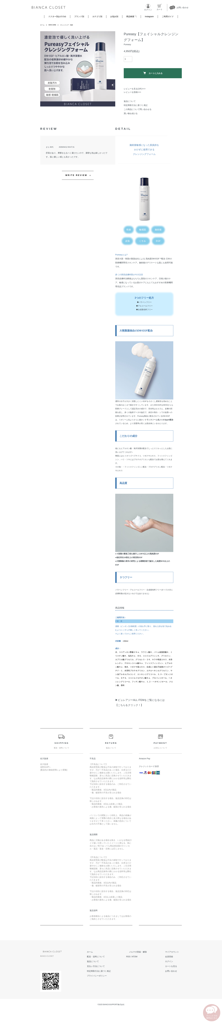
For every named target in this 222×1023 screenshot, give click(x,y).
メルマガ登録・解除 (146, 952)
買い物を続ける (131, 113)
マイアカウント (175, 952)
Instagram (149, 16)
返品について (130, 101)
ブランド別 (79, 16)
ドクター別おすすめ (57, 16)
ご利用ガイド (168, 16)
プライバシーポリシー (111, 976)
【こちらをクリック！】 (129, 705)
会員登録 (172, 956)
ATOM (146, 956)
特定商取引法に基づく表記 (136, 105)
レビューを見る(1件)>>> (135, 89)
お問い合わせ (174, 971)
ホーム (42, 25)
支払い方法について (110, 966)
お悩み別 (114, 16)
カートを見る (174, 966)
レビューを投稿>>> (132, 92)
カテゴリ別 (97, 16)
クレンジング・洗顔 (70, 25)
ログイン (172, 961)
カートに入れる (153, 73)
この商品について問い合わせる (137, 109)
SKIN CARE (53, 25)
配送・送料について (110, 956)
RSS (139, 956)
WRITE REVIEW (76, 175)
